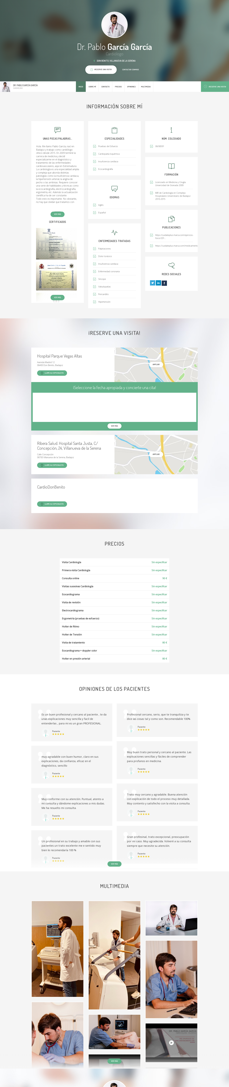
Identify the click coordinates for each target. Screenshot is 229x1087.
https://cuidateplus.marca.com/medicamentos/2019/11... (182, 245)
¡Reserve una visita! (215, 86)
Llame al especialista (52, 373)
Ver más (57, 214)
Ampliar (156, 364)
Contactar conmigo (130, 69)
